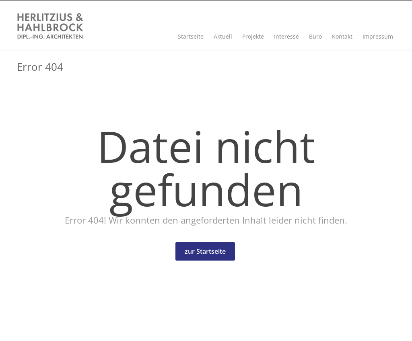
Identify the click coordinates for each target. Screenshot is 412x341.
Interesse (286, 36)
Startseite (191, 36)
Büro (315, 36)
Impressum (378, 36)
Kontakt (342, 36)
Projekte (253, 36)
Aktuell (223, 36)
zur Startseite (205, 251)
